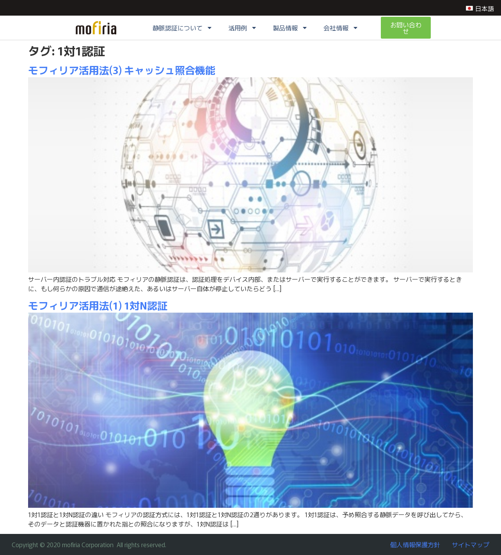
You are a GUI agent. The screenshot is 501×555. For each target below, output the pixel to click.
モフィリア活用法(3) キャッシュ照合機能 (121, 69)
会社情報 (341, 28)
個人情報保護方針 (415, 544)
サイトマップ (470, 544)
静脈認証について (183, 28)
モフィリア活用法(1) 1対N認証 (97, 305)
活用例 (242, 28)
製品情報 (290, 28)
